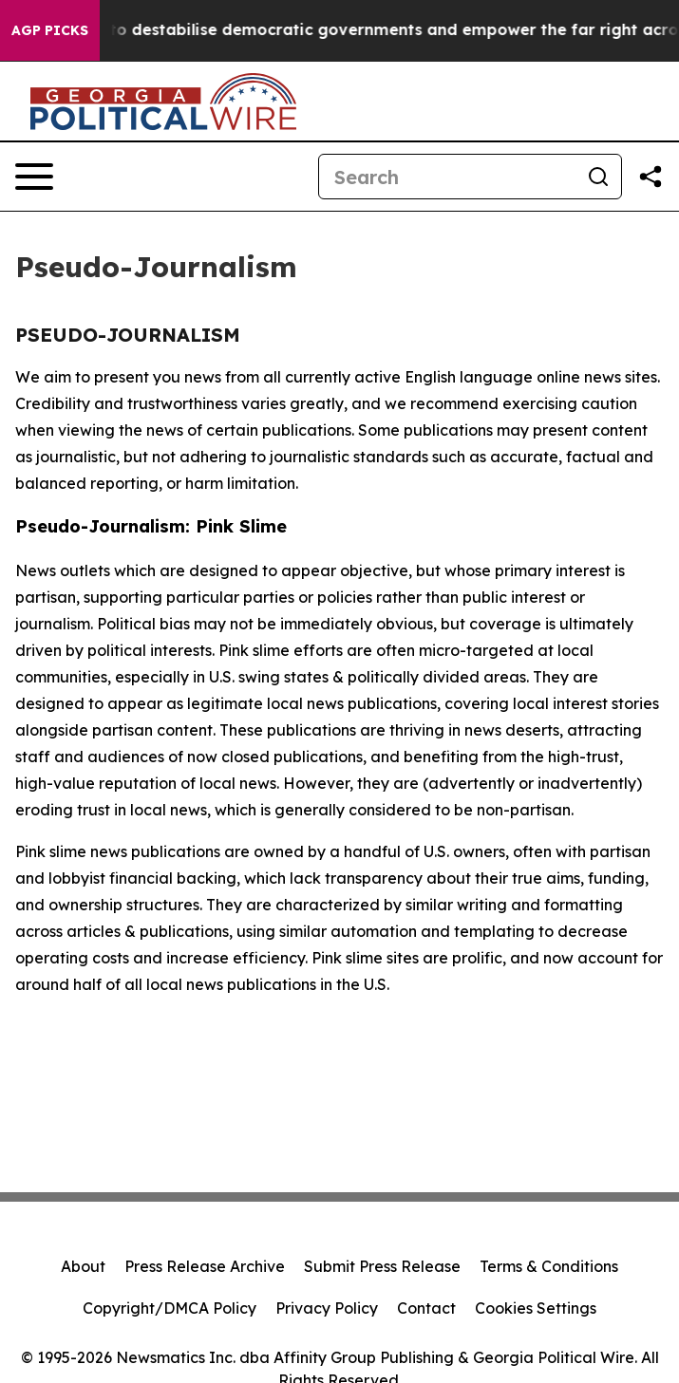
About (83, 1266)
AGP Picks (49, 30)
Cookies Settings (535, 1308)
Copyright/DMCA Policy (169, 1308)
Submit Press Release (382, 1266)
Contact (426, 1308)
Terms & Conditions (549, 1266)
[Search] (447, 176)
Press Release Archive (204, 1266)
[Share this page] (650, 177)
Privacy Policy (326, 1308)
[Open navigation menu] (34, 177)
